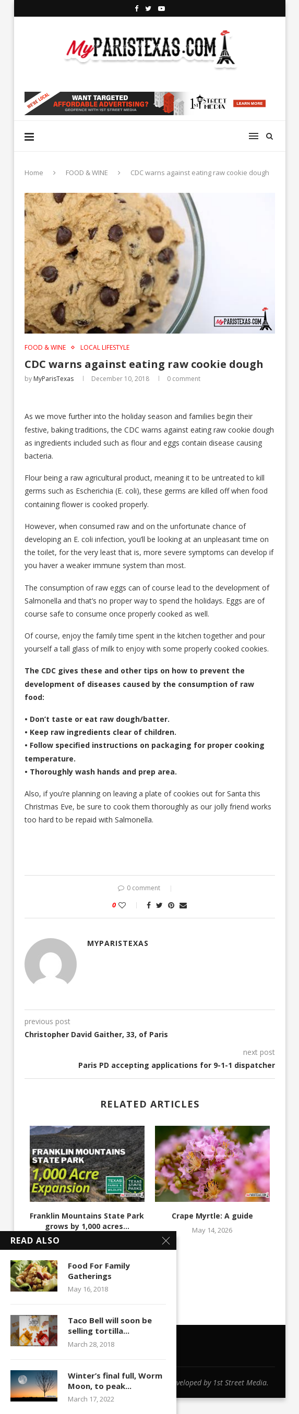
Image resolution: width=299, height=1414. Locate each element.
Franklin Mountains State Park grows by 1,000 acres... (87, 1221)
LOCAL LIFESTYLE (104, 347)
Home (34, 172)
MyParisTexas (53, 378)
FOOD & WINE (87, 172)
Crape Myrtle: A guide (212, 1216)
